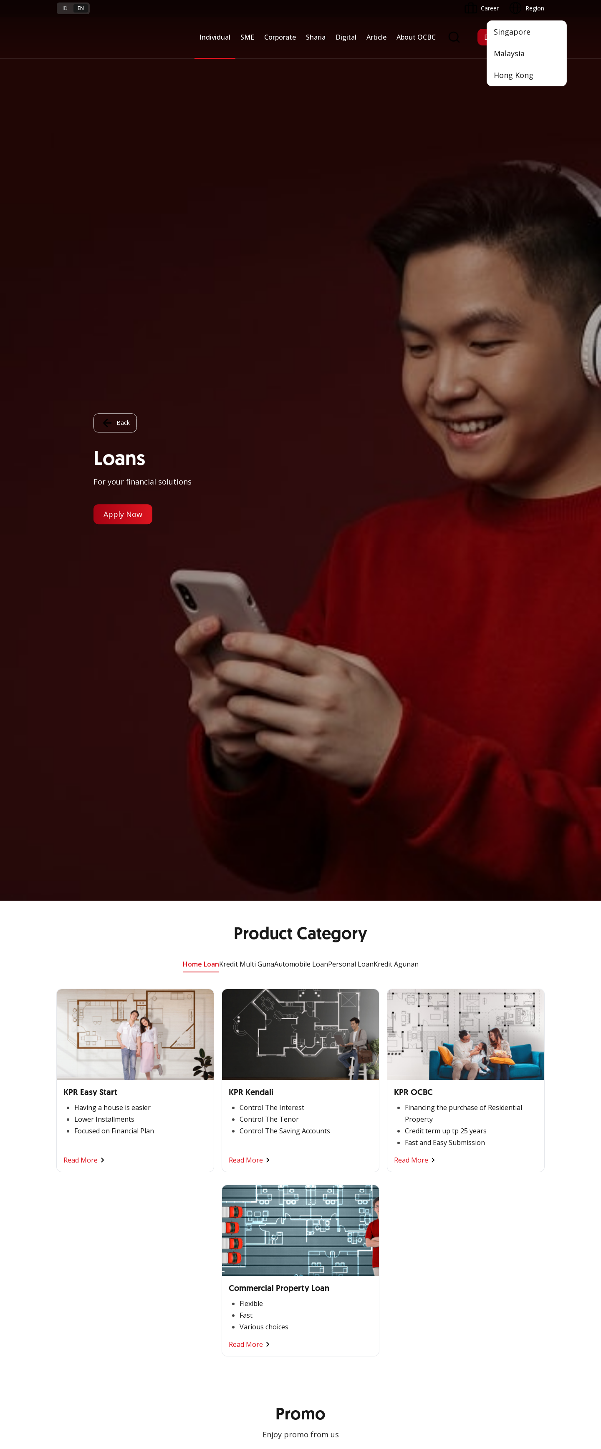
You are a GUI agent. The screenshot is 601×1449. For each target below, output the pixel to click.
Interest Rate (74, 1302)
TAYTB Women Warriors (90, 1089)
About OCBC (416, 37)
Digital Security (159, 1302)
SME (247, 37)
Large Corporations (165, 1089)
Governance (403, 1119)
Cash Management (82, 1104)
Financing (234, 1089)
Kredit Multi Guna (246, 63)
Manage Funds (159, 1119)
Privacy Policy (369, 1367)
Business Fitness (79, 1164)
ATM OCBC (320, 1089)
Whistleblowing (422, 1367)
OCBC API (318, 1204)
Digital (346, 37)
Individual (214, 37)
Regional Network (81, 1179)
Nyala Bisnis (73, 1074)
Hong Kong (513, 75)
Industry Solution (162, 1164)
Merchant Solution (329, 1174)
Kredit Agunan (396, 63)
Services (233, 1104)
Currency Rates (77, 1287)
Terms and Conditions (169, 1242)
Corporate (280, 37)
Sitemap (466, 1367)
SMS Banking (322, 1159)
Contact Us (237, 1291)
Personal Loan (351, 63)
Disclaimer (324, 1367)
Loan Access (74, 1119)
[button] (530, 1271)
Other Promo (300, 744)
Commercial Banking (167, 1074)
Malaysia (509, 53)
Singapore (512, 32)
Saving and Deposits (249, 1074)
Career (148, 1272)
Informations (404, 1074)
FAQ (145, 1257)
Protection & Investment (255, 1119)
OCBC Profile (405, 1089)
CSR (392, 1134)
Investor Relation (410, 1104)
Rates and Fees (77, 1272)
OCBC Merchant (326, 1189)
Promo (66, 1242)
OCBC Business (326, 1144)
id (65, 8)
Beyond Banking (79, 1149)
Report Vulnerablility (517, 1367)
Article (376, 37)
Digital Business (78, 1134)
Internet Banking (327, 1129)
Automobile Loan (301, 63)
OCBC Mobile (323, 1074)
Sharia (316, 37)
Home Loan (201, 63)
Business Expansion (166, 1104)
